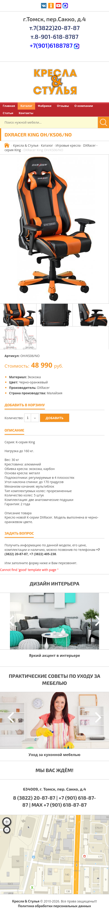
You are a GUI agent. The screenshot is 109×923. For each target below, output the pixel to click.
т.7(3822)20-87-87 (54, 27)
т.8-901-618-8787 (54, 36)
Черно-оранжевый (33, 382)
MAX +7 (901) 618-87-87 (59, 805)
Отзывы (63, 106)
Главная (9, 106)
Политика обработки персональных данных (54, 906)
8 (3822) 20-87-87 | (36, 798)
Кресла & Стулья (25, 145)
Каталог (26, 106)
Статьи (8, 113)
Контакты (26, 113)
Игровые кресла (68, 145)
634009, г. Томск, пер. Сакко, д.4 (54, 789)
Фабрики (44, 106)
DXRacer (43, 387)
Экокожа (34, 377)
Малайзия (54, 393)
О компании (83, 106)
